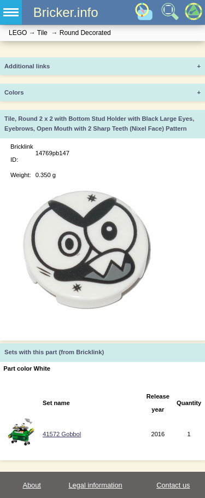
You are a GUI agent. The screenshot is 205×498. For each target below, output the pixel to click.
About (31, 485)
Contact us (173, 485)
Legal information (95, 485)
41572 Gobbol (62, 434)
